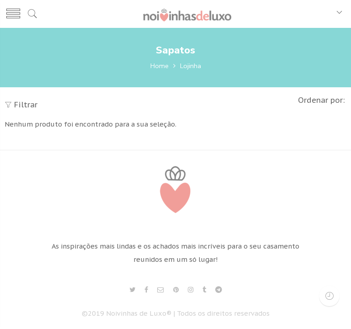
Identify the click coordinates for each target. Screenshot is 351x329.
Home (159, 65)
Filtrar (21, 105)
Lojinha (190, 65)
